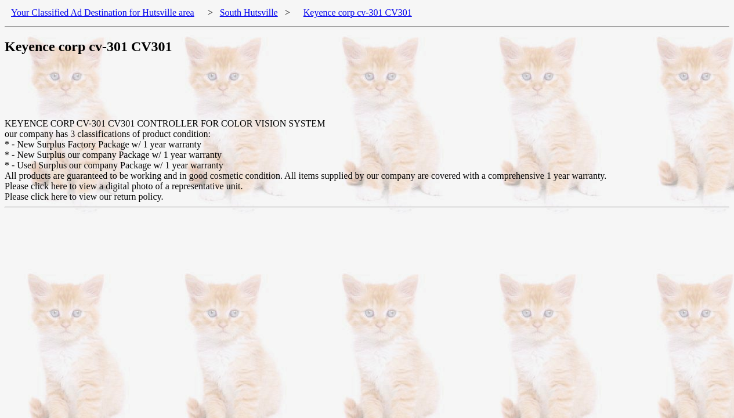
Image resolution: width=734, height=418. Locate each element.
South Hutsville (249, 12)
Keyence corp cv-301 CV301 (357, 12)
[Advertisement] (216, 92)
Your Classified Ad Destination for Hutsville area (102, 12)
